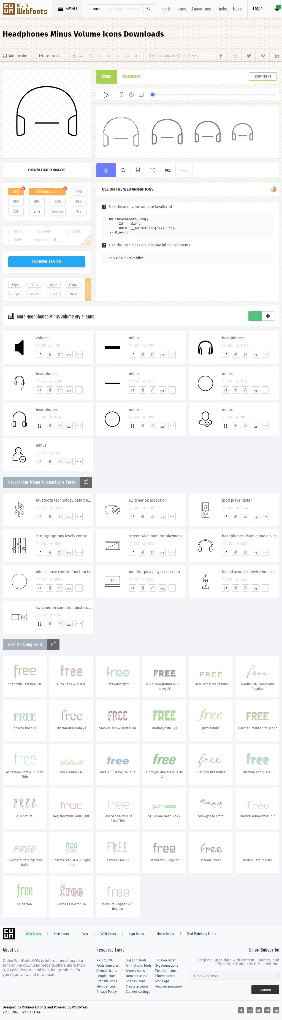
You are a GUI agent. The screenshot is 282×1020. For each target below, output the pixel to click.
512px (34, 294)
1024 (54, 294)
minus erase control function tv (63, 572)
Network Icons (136, 976)
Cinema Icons (165, 976)
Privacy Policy (106, 992)
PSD (79, 202)
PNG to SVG (104, 960)
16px (15, 285)
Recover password (168, 986)
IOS (78, 211)
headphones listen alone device (250, 536)
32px (34, 285)
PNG (79, 192)
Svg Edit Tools (136, 960)
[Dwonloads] (69, 354)
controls (52, 56)
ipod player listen (237, 500)
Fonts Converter (108, 965)
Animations (201, 9)
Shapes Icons (135, 981)
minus (134, 338)
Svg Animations (166, 965)
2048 (73, 294)
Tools (237, 9)
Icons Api (162, 981)
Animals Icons (106, 971)
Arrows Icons (135, 971)
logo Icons (136, 934)
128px (73, 285)
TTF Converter (165, 960)
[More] (79, 354)
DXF (16, 211)
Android (58, 211)
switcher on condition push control (64, 607)
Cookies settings (138, 992)
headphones (233, 338)
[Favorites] (59, 354)
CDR (58, 202)
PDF (16, 202)
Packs (221, 9)
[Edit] (49, 354)
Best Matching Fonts (201, 934)
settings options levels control (62, 536)
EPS (37, 202)
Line (37, 211)
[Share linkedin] (274, 56)
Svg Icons (27, 9)
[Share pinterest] (262, 56)
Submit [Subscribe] (265, 990)
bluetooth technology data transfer (64, 500)
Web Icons (108, 934)
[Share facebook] (222, 56)
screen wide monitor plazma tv (156, 536)
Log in (257, 9)
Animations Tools (138, 965)
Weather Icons (166, 971)
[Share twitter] (248, 56)
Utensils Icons (106, 981)
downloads (47, 261)
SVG (16, 192)
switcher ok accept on (148, 500)
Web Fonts (33, 934)
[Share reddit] (234, 56)
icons (97, 9)
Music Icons (165, 934)
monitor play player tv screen (154, 572)
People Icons (105, 976)
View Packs (262, 76)
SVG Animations (47, 192)
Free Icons (61, 934)
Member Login (107, 986)
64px (53, 285)
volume (42, 338)
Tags (84, 934)
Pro (168, 170)
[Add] (39, 354)
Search (148, 9)
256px (15, 294)
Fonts (166, 9)
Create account (137, 986)
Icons (181, 9)
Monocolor (18, 56)
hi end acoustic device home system (250, 572)
